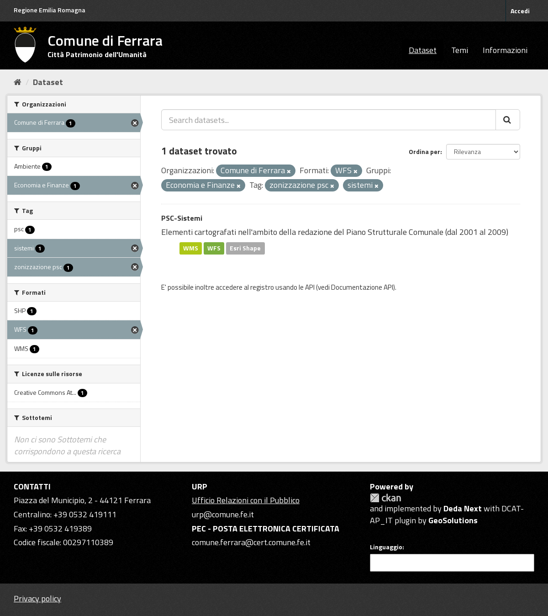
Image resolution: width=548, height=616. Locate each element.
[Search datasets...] (328, 119)
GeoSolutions (453, 520)
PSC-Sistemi (181, 217)
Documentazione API (362, 287)
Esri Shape (245, 248)
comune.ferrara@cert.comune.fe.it (251, 542)
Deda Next (462, 508)
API (310, 287)
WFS (214, 248)
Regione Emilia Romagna (49, 10)
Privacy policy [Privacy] (37, 598)
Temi (459, 50)
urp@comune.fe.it (223, 514)
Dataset (423, 50)
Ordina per (424, 151)
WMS (190, 248)
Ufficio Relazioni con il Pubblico (246, 500)
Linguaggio (386, 547)
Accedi (520, 11)
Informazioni (505, 50)
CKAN (385, 498)
